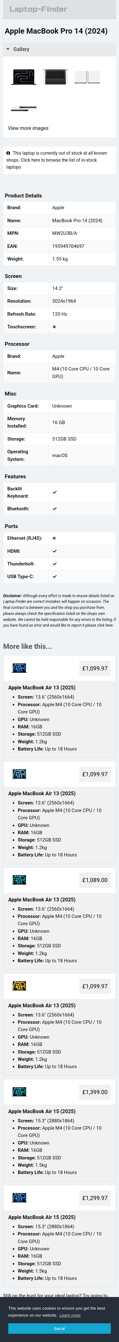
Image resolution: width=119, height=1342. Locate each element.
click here (105, 625)
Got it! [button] (59, 1328)
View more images (28, 128)
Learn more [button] (70, 1315)
